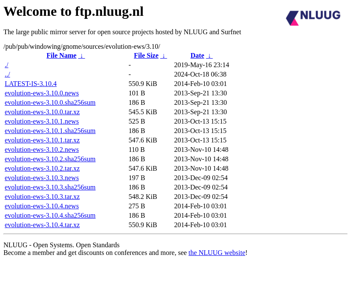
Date (197, 55)
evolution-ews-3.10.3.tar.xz (42, 196)
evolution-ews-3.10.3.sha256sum (50, 187)
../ (7, 74)
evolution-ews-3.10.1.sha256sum (50, 130)
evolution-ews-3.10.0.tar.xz (42, 112)
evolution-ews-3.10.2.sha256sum (50, 159)
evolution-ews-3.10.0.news (42, 93)
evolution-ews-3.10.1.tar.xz (42, 140)
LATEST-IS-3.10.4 (31, 83)
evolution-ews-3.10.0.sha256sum (50, 102)
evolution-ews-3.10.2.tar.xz (42, 168)
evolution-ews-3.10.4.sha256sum (50, 215)
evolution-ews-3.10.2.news (42, 149)
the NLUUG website (217, 252)
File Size (146, 55)
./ (6, 64)
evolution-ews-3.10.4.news (42, 206)
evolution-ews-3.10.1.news (42, 121)
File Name (62, 55)
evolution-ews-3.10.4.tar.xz (42, 224)
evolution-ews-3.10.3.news (42, 177)
